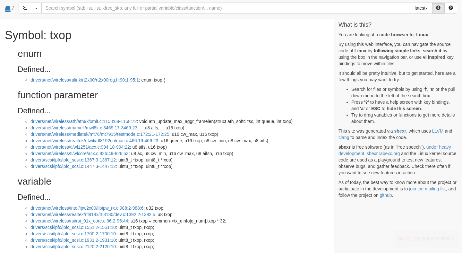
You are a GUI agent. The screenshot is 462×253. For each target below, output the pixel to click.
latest (421, 8)
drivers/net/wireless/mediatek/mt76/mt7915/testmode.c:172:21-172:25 (99, 134)
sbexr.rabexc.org (383, 153)
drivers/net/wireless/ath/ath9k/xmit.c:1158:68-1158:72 (83, 121)
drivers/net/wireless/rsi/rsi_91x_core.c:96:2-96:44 (79, 220)
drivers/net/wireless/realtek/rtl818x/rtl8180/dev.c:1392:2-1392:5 (92, 214)
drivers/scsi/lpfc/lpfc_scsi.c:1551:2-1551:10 (73, 227)
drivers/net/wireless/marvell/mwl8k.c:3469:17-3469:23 (83, 127)
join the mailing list (427, 188)
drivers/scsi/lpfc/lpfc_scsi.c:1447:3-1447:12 (73, 166)
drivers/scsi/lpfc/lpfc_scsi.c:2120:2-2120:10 (73, 246)
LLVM (438, 131)
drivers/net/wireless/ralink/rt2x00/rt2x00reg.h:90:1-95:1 (84, 80)
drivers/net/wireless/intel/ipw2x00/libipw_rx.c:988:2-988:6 (87, 208)
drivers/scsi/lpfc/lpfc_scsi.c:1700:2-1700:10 (73, 233)
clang (343, 137)
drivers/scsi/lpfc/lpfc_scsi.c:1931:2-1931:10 (73, 240)
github (386, 195)
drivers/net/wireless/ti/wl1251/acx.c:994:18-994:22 (80, 147)
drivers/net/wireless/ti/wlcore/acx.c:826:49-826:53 (79, 153)
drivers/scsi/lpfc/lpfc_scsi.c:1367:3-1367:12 (73, 159)
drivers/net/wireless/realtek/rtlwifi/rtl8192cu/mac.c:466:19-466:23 (94, 140)
